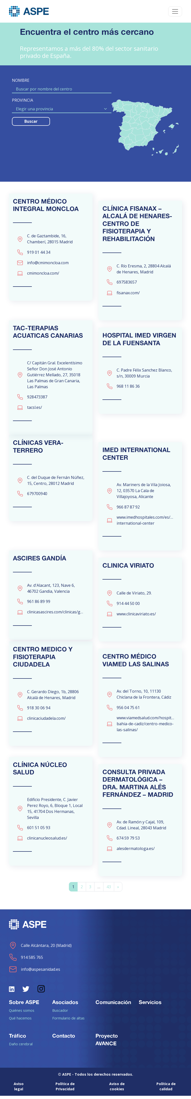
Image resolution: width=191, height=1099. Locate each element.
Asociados (65, 1005)
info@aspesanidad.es (34, 972)
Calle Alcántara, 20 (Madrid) (40, 949)
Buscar (31, 121)
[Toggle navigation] (175, 11)
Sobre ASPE (24, 1005)
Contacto (63, 1039)
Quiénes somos (21, 1013)
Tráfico (17, 1039)
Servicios (150, 1005)
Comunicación (113, 1005)
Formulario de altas (68, 1021)
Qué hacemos (20, 1021)
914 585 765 (26, 961)
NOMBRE (20, 80)
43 (108, 890)
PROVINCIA (22, 100)
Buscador (60, 1013)
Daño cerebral (21, 1047)
